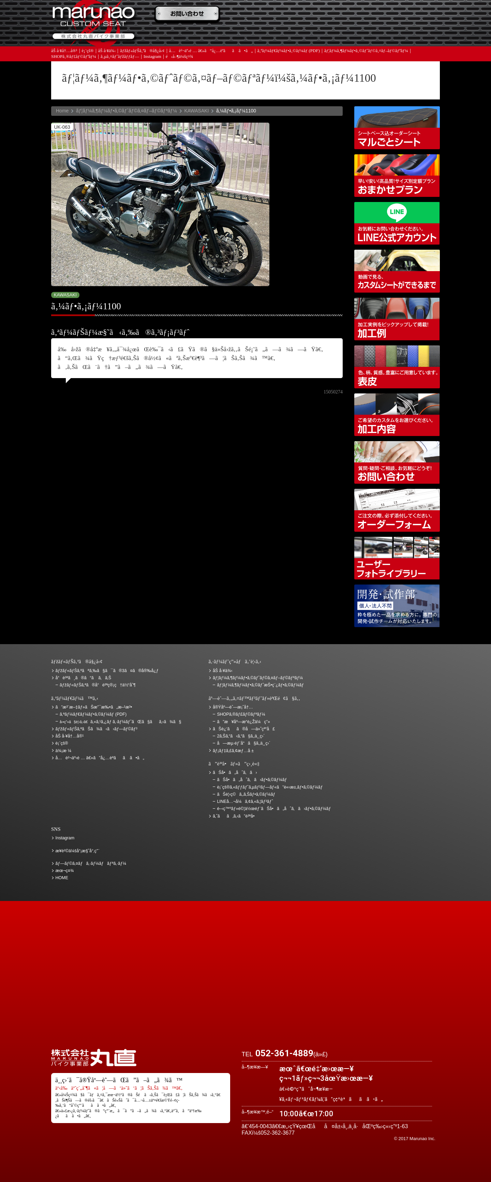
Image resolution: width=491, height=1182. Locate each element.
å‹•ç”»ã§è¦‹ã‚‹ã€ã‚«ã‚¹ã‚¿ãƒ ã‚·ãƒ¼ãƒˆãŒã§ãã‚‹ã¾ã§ (397, 271)
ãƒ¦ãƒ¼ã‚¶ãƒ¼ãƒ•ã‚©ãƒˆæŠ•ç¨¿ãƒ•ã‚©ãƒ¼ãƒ (261, 685)
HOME (62, 877)
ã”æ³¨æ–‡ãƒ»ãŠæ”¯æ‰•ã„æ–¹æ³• (189, 15)
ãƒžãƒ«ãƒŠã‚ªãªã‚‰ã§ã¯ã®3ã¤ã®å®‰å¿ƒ (107, 670)
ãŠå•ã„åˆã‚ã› (404, 34)
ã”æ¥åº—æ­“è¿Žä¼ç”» (243, 721)
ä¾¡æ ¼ (332, 15)
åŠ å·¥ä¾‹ (107, 52)
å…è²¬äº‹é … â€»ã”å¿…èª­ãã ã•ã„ (211, 52)
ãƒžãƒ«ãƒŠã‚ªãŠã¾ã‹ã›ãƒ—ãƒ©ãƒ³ (397, 175)
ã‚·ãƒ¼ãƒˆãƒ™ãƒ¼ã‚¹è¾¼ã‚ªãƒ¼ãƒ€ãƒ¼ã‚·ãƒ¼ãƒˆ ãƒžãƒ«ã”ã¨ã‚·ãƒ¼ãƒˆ (397, 127)
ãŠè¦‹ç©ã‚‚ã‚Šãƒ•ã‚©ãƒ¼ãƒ (247, 794)
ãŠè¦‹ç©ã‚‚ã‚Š (261, 15)
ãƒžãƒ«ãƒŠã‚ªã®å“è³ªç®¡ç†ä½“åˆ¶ (98, 685)
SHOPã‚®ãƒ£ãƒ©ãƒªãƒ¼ (73, 57)
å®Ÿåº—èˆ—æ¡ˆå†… (332, 34)
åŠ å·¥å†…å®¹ (64, 52)
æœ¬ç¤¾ (65, 870)
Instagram (152, 57)
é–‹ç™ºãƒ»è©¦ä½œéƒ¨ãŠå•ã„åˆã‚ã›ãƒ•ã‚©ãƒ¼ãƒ (397, 606)
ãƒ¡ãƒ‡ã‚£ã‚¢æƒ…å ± (261, 34)
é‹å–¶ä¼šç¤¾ (179, 57)
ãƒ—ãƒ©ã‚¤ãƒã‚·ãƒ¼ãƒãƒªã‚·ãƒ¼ (91, 863)
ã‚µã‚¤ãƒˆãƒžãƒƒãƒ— (120, 57)
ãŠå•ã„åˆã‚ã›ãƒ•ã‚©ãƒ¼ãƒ (252, 779)
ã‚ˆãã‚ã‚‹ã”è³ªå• (189, 34)
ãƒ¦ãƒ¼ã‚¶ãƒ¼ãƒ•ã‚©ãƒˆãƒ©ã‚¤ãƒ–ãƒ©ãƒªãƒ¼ (366, 52)
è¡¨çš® (88, 52)
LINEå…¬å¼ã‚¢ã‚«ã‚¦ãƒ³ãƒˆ (397, 223)
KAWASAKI (196, 110)
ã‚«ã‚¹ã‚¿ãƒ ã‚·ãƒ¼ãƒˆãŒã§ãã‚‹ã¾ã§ (120, 721)
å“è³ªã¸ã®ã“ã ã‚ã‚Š (83, 677)
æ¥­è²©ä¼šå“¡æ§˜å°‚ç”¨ (78, 851)
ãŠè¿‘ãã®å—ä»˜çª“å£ (404, 15)
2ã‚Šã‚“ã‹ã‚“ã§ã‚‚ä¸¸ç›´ (241, 736)
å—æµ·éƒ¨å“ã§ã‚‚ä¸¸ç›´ (243, 743)
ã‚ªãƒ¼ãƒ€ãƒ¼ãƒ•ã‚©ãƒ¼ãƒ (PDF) (288, 52)
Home (62, 110)
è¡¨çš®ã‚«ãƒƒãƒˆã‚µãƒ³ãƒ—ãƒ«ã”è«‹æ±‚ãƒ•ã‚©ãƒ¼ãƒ (270, 787)
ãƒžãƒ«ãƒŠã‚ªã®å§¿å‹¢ (142, 52)
